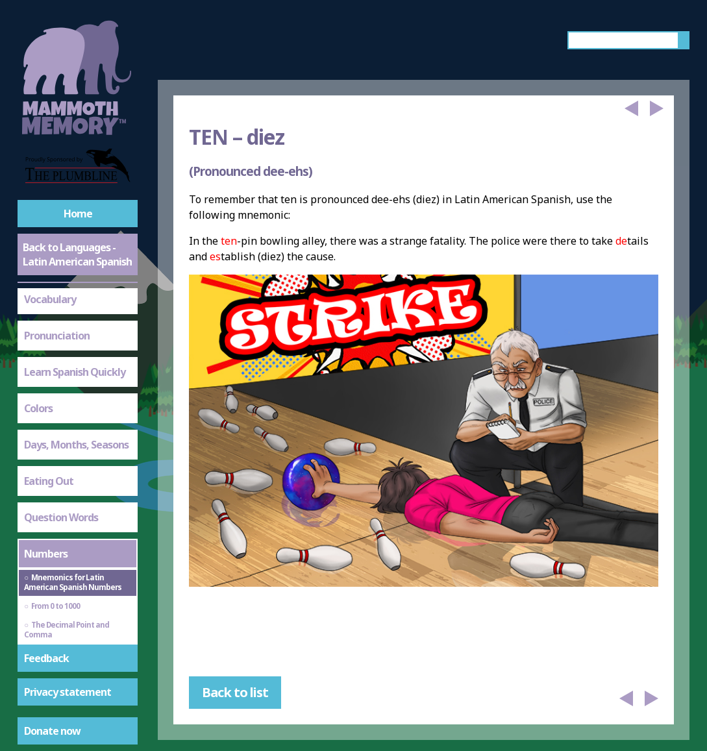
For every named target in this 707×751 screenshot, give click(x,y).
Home (78, 213)
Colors (38, 408)
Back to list (235, 692)
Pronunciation (57, 335)
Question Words (61, 517)
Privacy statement (67, 692)
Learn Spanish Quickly (74, 372)
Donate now (52, 731)
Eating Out (48, 481)
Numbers (46, 554)
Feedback (46, 658)
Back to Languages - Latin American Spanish (77, 254)
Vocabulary (50, 299)
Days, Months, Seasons (76, 444)
